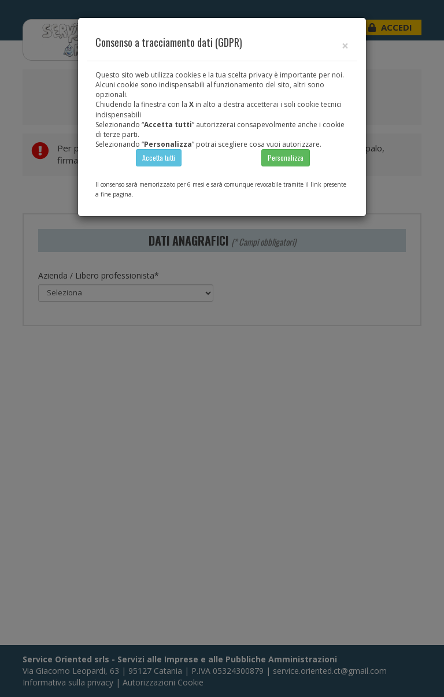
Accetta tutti (158, 157)
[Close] (345, 46)
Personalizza (286, 157)
